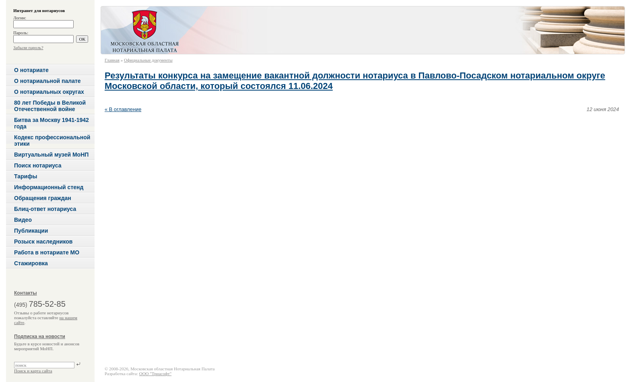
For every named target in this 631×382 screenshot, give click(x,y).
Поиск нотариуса (38, 165)
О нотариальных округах (49, 92)
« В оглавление (123, 109)
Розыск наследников (43, 241)
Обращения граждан (42, 198)
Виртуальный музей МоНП (51, 154)
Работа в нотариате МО (46, 252)
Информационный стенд (48, 187)
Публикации (31, 230)
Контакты (25, 293)
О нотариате (31, 70)
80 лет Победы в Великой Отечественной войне (50, 105)
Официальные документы (148, 60)
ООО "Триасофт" (155, 373)
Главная (112, 60)
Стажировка (31, 263)
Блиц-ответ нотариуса (45, 209)
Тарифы (25, 176)
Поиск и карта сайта (33, 370)
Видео (23, 220)
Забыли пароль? (28, 47)
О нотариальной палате (47, 81)
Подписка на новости (39, 336)
